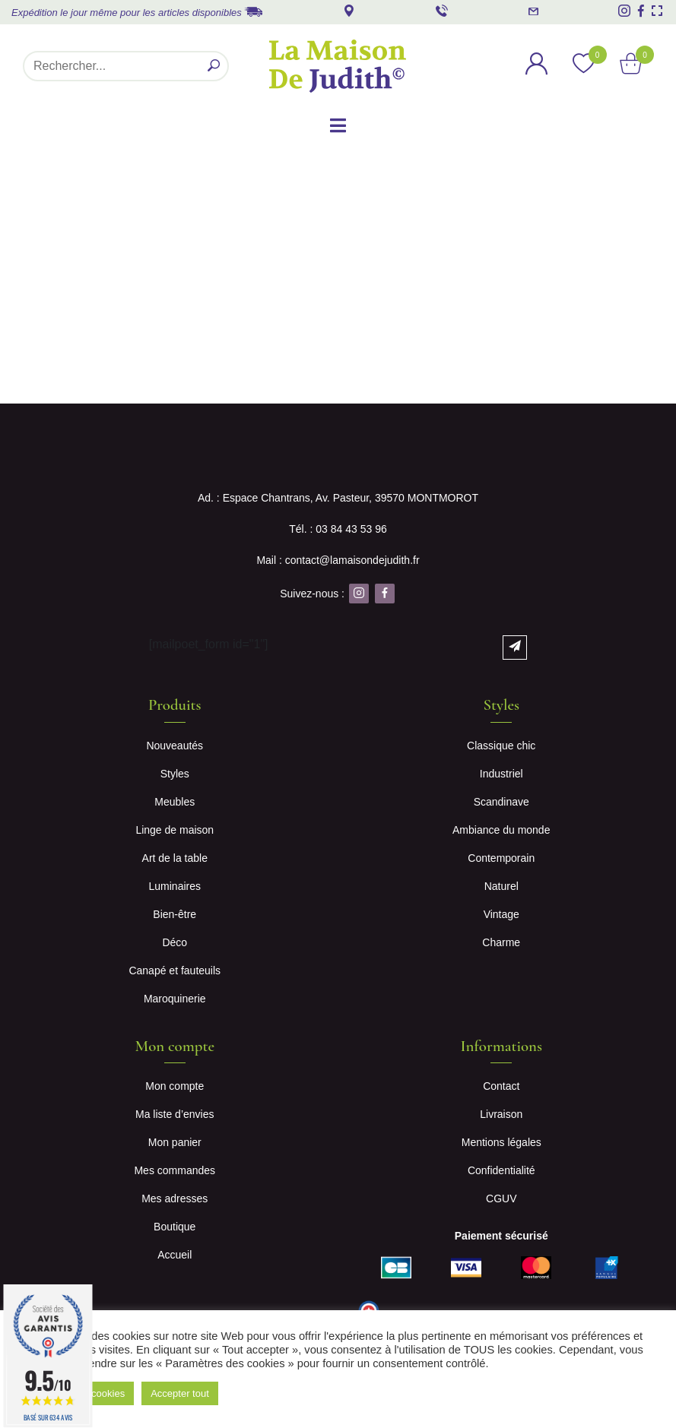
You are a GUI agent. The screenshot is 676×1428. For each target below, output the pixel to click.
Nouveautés (174, 745)
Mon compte (174, 1086)
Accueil (174, 1255)
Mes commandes (174, 1170)
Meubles (174, 802)
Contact (501, 1086)
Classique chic (501, 745)
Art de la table (175, 858)
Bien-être (174, 914)
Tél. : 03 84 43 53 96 (337, 529)
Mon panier (175, 1142)
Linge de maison (174, 830)
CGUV (501, 1198)
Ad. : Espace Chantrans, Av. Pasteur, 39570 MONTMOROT (338, 498)
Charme (501, 942)
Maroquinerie (175, 999)
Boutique (174, 1227)
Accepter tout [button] (180, 1393)
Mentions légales (501, 1142)
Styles (174, 774)
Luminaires (175, 886)
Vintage (501, 914)
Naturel (501, 886)
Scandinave (501, 802)
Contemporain (501, 858)
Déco (174, 942)
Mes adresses (174, 1198)
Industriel (501, 774)
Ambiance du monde (501, 830)
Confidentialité (501, 1170)
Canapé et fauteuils (175, 970)
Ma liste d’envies (174, 1114)
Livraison (501, 1114)
